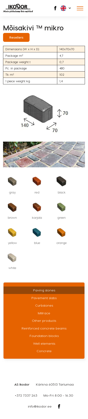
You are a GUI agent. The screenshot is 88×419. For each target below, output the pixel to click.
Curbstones (44, 305)
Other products (44, 320)
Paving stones (44, 290)
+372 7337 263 (26, 395)
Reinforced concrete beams (44, 328)
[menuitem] (66, 8)
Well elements (44, 343)
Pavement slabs (44, 298)
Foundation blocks (44, 336)
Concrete (44, 351)
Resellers (16, 37)
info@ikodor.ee (40, 406)
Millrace (44, 313)
